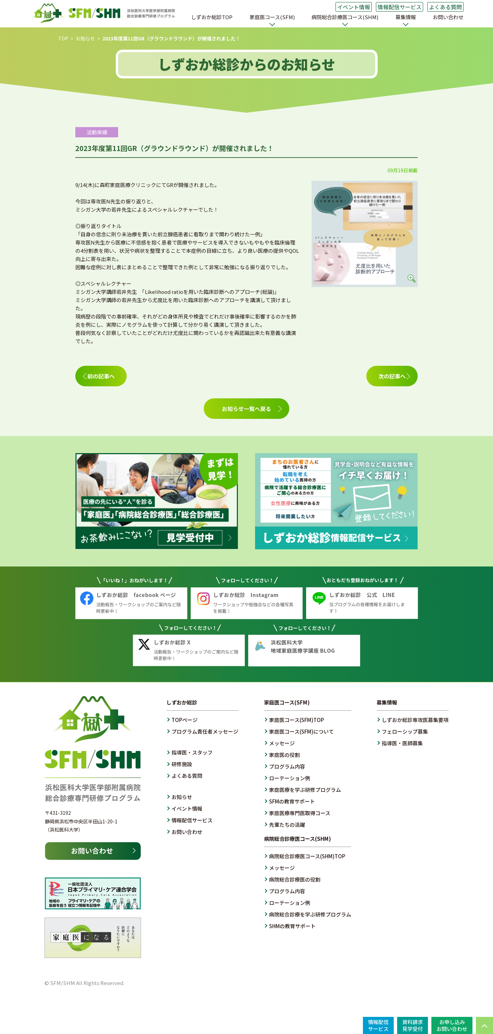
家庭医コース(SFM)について (301, 731)
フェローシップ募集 (405, 731)
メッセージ (282, 743)
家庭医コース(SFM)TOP (296, 719)
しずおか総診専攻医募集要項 (415, 719)
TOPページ (185, 719)
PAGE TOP (484, 1025)
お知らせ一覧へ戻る (246, 408)
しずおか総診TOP (211, 17)
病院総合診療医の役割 (294, 879)
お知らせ (85, 38)
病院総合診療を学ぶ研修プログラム (310, 914)
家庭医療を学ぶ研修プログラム (305, 789)
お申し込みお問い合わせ (452, 1025)
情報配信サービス (399, 7)
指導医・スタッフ (192, 752)
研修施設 (182, 764)
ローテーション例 (289, 778)
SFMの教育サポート (292, 801)
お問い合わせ (448, 17)
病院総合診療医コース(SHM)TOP (307, 856)
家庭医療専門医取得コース (299, 813)
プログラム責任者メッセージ (205, 731)
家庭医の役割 (284, 754)
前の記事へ (101, 376)
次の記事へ (392, 376)
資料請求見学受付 (412, 1025)
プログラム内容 (287, 766)
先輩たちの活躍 (287, 824)
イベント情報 (353, 7)
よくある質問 (445, 7)
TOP (63, 38)
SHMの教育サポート (292, 926)
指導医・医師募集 (402, 743)
